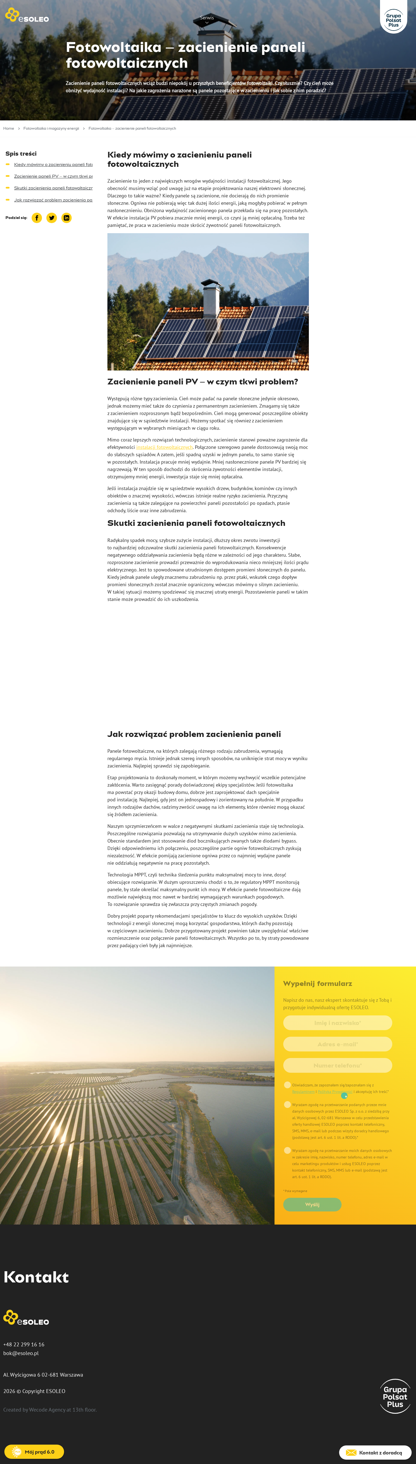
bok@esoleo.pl (21, 1353)
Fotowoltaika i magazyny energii (51, 128)
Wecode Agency (47, 1409)
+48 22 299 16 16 (23, 1344)
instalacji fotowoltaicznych (164, 447)
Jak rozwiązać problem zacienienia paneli (57, 200)
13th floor (84, 1409)
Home (8, 128)
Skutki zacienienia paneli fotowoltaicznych (57, 188)
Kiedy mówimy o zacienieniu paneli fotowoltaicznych (67, 164)
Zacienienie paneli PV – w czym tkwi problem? (61, 176)
